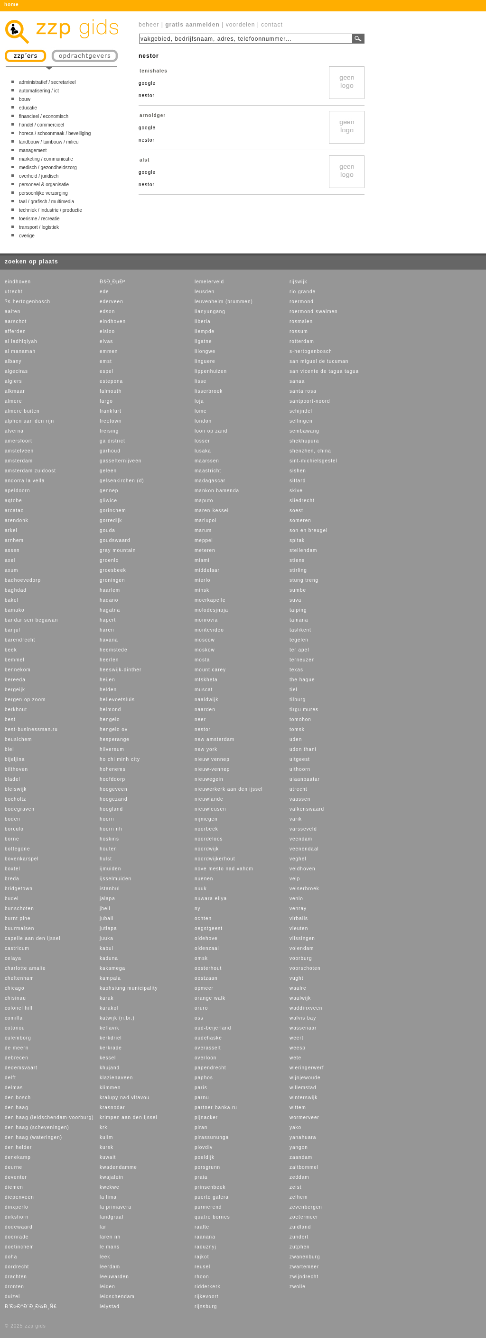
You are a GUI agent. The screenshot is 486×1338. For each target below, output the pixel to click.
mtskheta (206, 679)
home (11, 4)
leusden (205, 291)
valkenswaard (307, 809)
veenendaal (304, 848)
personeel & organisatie (44, 184)
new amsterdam (214, 739)
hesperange (115, 739)
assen (12, 550)
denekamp (18, 1157)
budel (12, 898)
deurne (13, 1167)
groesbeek (113, 570)
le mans (110, 1246)
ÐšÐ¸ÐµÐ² (112, 281)
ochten (203, 918)
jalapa (107, 898)
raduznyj (205, 1246)
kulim (106, 1137)
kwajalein (111, 1177)
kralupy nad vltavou (125, 1097)
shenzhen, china (310, 450)
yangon (299, 1147)
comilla (14, 1018)
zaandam (301, 1157)
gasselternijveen (120, 460)
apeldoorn (17, 490)
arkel (11, 530)
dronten (14, 1286)
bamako (15, 610)
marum (203, 530)
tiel (294, 689)
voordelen (240, 24)
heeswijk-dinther (120, 669)
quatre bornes (212, 1217)
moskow (205, 649)
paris (201, 1087)
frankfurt (111, 411)
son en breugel (308, 530)
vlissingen (302, 938)
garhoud (110, 450)
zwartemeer (304, 1266)
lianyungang (210, 311)
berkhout (16, 709)
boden (12, 819)
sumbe (298, 590)
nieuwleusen (210, 809)
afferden (15, 331)
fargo (106, 401)
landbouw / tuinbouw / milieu (49, 142)
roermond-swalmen (314, 311)
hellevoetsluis (117, 699)
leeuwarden (114, 1276)
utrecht (14, 291)
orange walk (210, 998)
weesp (298, 1047)
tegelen (299, 639)
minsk (202, 590)
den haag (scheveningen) (37, 1127)
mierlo (202, 580)
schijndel (301, 411)
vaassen (300, 799)
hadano (109, 600)
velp (295, 878)
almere (13, 401)
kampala (110, 978)
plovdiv (204, 1147)
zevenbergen (306, 1207)
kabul (106, 948)
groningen (112, 580)
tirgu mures (304, 709)
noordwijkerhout (215, 858)
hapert (108, 620)
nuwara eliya (211, 898)
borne (12, 838)
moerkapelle (210, 600)
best (10, 719)
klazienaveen (116, 1077)
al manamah (20, 351)
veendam (301, 838)
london (203, 421)
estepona (111, 381)
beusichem (18, 739)
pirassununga (212, 1137)
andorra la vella (25, 480)
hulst (106, 858)
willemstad (303, 1087)
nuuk (201, 888)
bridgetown (19, 888)
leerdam (110, 1266)
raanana (205, 1236)
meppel (204, 540)
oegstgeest (209, 928)
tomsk (297, 729)
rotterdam (302, 341)
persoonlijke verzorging (43, 193)
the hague (302, 679)
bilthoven (16, 769)
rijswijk (298, 281)
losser (202, 440)
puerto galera (212, 1197)
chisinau (15, 998)
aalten (12, 311)
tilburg (298, 699)
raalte (202, 1227)
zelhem (299, 1197)
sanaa (297, 381)
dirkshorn (16, 1217)
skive (296, 490)
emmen (109, 351)
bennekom (18, 669)
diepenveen (19, 1197)
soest (296, 510)
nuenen (204, 878)
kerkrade (111, 1047)
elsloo (107, 331)
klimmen (110, 1087)
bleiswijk (16, 789)
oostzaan (206, 978)
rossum (299, 331)
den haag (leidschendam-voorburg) (49, 1117)
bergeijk (15, 689)
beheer (149, 24)
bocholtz (15, 799)
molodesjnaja (211, 610)
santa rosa (303, 391)
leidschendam (117, 1296)
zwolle (298, 1286)
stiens (297, 560)
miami (202, 560)
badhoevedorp (23, 580)
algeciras (16, 371)
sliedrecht (302, 500)
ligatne (203, 341)
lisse (200, 381)
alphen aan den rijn (29, 421)
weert (296, 1037)
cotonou (15, 1028)
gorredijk (111, 520)
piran (201, 1127)
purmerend (208, 1207)
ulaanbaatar (305, 779)
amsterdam (19, 460)
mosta (202, 659)
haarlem (110, 590)
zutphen (300, 1246)
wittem (298, 1107)
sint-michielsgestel (313, 460)
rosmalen (301, 321)
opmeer (204, 988)
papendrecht (210, 1067)
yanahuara (303, 1137)
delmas (14, 1087)
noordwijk (207, 848)
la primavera (115, 1207)
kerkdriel (111, 1037)
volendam (302, 948)
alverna (14, 431)
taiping (298, 610)
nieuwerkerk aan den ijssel (229, 789)
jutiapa (108, 928)
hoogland (111, 809)
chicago (14, 988)
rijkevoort (207, 1296)
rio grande (303, 291)
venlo (296, 898)
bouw (24, 99)
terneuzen (302, 659)
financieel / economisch (43, 116)
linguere (205, 361)
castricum (17, 948)
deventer (16, 1177)
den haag (16, 1107)
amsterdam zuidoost (30, 470)
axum (11, 570)
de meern (16, 1047)
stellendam (303, 550)
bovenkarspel (21, 858)
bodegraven (20, 809)
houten (108, 848)
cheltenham (19, 978)
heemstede (113, 649)
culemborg (18, 1037)
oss (199, 1018)
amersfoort (18, 440)
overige (27, 235)
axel (10, 560)
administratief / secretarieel (47, 82)
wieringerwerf (307, 1067)
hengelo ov (114, 729)
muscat (204, 689)
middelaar (207, 570)
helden (108, 689)
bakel (12, 600)
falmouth (111, 391)
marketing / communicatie (46, 159)
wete (295, 1057)
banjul (12, 630)
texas (296, 669)
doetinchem (19, 1246)
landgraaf (112, 1217)
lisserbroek (209, 391)
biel (9, 749)
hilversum (112, 749)
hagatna (110, 610)
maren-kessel (212, 510)
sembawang (304, 431)
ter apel (299, 649)
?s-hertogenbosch (27, 301)
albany (13, 361)
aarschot (16, 321)
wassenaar (303, 1028)
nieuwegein (209, 779)
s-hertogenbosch (311, 351)
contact (272, 24)
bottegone (17, 848)
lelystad (110, 1306)
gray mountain (118, 550)
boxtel (12, 868)
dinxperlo (16, 1207)
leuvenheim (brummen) (224, 301)
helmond (110, 709)
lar (103, 1227)
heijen (107, 679)
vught (296, 978)
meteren (205, 550)
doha (11, 1256)
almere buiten (22, 411)
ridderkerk (207, 1286)
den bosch (18, 1097)
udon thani (303, 749)
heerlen (109, 659)
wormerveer (304, 1117)
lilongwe (205, 351)
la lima (108, 1197)
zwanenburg (305, 1256)
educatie (28, 107)
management (33, 150)
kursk (106, 1147)
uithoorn (300, 769)
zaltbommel (304, 1167)
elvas (106, 341)
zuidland (300, 1227)
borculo (14, 829)
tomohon (300, 719)
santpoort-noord (310, 401)
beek (11, 649)
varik (296, 819)
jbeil (105, 908)
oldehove (206, 938)
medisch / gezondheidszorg (48, 167)
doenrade (16, 1236)
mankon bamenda (217, 490)
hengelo (110, 719)
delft (10, 1077)
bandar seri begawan (31, 620)
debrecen (16, 1057)
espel (106, 371)
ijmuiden (110, 868)
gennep (109, 490)
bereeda (15, 679)
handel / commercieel (41, 124)
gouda (107, 530)
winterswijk (304, 1097)
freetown (111, 421)
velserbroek (304, 888)
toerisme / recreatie (39, 218)
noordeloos (209, 838)
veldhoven (303, 868)
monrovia (206, 620)
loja (199, 401)
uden (296, 739)
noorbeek (206, 829)
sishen (298, 470)
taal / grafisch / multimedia (46, 201)
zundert (299, 1236)
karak (106, 998)
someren (300, 520)
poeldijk (205, 1157)
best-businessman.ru (31, 729)
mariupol (205, 520)
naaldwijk (206, 699)
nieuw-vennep (212, 769)
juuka (106, 938)
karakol (109, 1008)
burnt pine (17, 918)
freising (109, 431)
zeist (296, 1187)
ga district (112, 440)
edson (107, 311)
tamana (299, 620)
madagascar (210, 480)
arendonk (16, 520)
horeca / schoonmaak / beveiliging (55, 133)
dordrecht (17, 1266)
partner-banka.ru (216, 1107)
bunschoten (19, 908)
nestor (203, 729)
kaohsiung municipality (129, 988)
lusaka (203, 450)
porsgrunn (207, 1167)
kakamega (112, 968)
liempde (205, 331)
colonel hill (19, 1008)
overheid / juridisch (38, 176)
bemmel (15, 659)
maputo (204, 500)
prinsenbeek (210, 1187)
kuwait (108, 1157)
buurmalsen (19, 928)
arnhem (14, 540)
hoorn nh (111, 829)
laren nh (110, 1236)
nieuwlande (209, 799)
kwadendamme (118, 1167)
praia (201, 1177)
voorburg (301, 958)
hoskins (109, 838)
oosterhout (208, 968)
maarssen (207, 460)
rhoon (202, 1276)
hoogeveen (114, 789)
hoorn (107, 819)
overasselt (208, 1047)
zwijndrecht (304, 1276)
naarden (205, 709)
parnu (202, 1097)
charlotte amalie (25, 968)
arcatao (14, 510)
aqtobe (13, 500)
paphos (204, 1077)
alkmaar (15, 391)
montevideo (209, 630)
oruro (201, 1008)
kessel (108, 1057)
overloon (205, 1057)
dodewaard (18, 1227)
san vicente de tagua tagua (324, 371)
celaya (13, 958)
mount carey (210, 669)
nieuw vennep (212, 759)
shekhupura (304, 440)
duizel (12, 1296)
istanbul (110, 888)
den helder (18, 1147)
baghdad (16, 590)
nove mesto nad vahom (224, 868)
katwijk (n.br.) (117, 1018)
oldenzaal (207, 948)
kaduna (109, 958)
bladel (12, 779)
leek (105, 1256)
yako (295, 1127)
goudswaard (115, 540)
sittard (298, 480)
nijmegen (206, 819)
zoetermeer (304, 1217)
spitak (297, 540)
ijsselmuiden (115, 878)
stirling (298, 570)
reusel (202, 1266)
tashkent (300, 630)
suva (295, 600)
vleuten (299, 928)
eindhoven (18, 281)
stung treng (304, 580)
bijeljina (15, 759)
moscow (205, 639)
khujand (110, 1067)
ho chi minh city (120, 759)
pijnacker (206, 1117)
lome (201, 411)
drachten (16, 1276)
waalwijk (300, 998)
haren (107, 630)
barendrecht (20, 639)
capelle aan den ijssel (33, 938)
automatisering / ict (39, 90)
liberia (203, 321)
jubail (106, 918)
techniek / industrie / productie (50, 210)
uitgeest (300, 759)
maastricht (208, 470)
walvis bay (303, 1018)
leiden (107, 1286)
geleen (108, 470)
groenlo (109, 560)
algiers (13, 381)
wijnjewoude (305, 1077)
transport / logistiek (39, 227)
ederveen (111, 301)
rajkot (202, 1256)
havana (109, 639)
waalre (298, 988)
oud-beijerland (213, 1028)
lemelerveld (209, 281)
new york (206, 749)
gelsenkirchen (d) (122, 480)
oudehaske (208, 1037)
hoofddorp (112, 779)
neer (200, 719)
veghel (298, 858)
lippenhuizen (211, 371)
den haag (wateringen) (33, 1137)
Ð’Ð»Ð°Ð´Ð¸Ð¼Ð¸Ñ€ (30, 1306)
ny (198, 908)
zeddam (299, 1177)
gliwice (108, 500)
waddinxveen (306, 1008)
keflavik (109, 1028)
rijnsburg (206, 1306)
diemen (14, 1187)
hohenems (113, 769)
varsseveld (303, 829)
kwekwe (110, 1187)
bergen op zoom (25, 699)
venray (298, 908)
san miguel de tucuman (319, 361)
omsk (201, 958)
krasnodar (112, 1107)
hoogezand (114, 799)
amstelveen (19, 450)
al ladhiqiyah (21, 341)
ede (104, 291)
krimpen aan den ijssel (129, 1117)
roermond (302, 301)
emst (106, 361)
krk (103, 1127)
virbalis (299, 918)
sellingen (301, 421)
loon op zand (211, 431)
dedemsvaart (21, 1067)
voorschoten (305, 968)
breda (12, 878)
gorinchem (113, 510)
